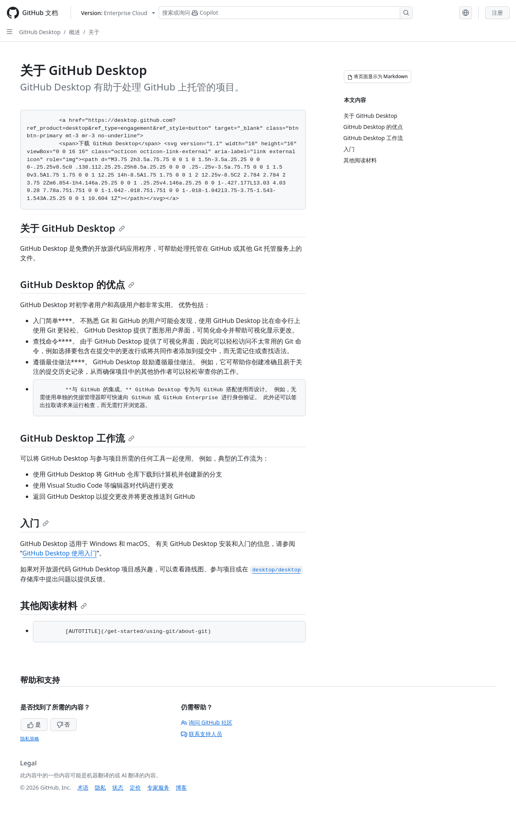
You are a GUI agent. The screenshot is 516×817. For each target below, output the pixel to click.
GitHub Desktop (40, 32)
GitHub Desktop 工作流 (77, 437)
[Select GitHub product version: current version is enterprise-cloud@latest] (118, 13)
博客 (181, 787)
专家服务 (158, 787)
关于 (94, 32)
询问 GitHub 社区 (206, 722)
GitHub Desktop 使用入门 (59, 553)
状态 (117, 787)
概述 (74, 32)
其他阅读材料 (53, 605)
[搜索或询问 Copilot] (285, 12)
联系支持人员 (201, 734)
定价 (135, 787)
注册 (497, 12)
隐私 (100, 787)
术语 (82, 787)
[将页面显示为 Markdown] (378, 76)
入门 (34, 522)
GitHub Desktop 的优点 (77, 284)
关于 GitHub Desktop (72, 228)
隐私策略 (29, 738)
